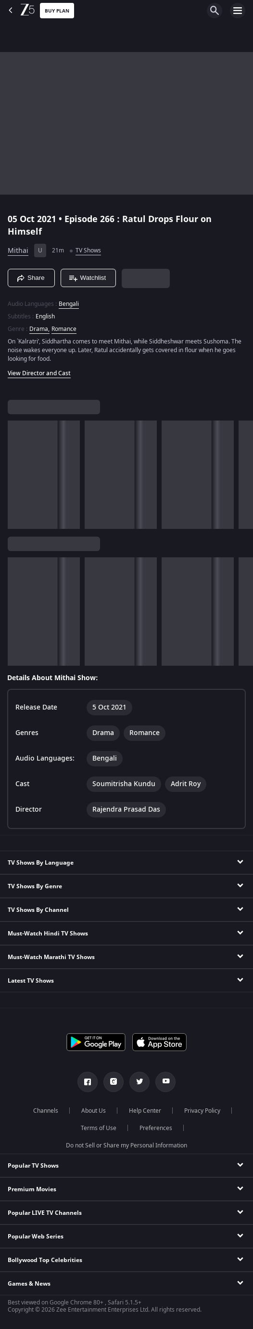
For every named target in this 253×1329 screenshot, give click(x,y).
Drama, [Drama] (39, 329)
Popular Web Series (35, 1236)
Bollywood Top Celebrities (45, 1260)
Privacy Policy (202, 1110)
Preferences (155, 1128)
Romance (63, 329)
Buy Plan (57, 10)
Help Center (145, 1110)
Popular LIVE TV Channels (45, 1213)
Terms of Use (98, 1128)
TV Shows (88, 250)
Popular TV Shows (33, 1166)
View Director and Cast (39, 373)
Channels (45, 1110)
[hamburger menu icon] (237, 10)
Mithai (18, 251)
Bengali (69, 304)
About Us (93, 1110)
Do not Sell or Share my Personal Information (126, 1145)
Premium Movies (32, 1189)
